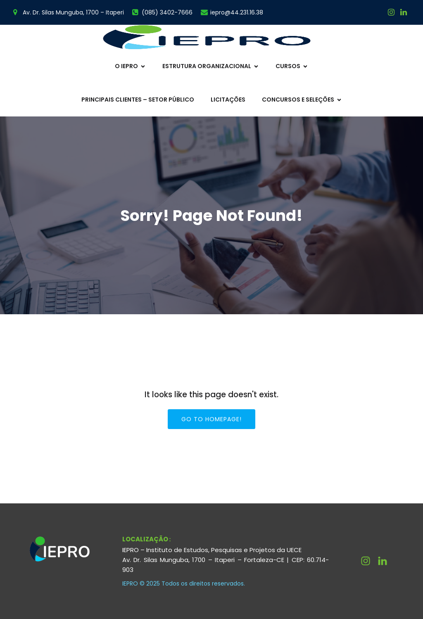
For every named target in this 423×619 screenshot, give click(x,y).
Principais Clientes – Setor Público (137, 99)
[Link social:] (403, 12)
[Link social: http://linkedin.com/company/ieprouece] (385, 561)
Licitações (228, 99)
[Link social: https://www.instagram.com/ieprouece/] (391, 12)
